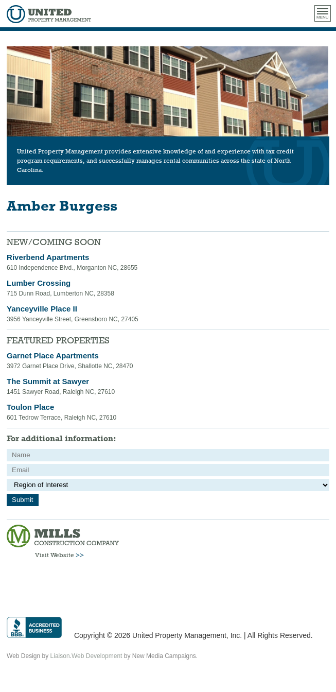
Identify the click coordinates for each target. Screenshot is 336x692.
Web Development (97, 656)
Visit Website (59, 555)
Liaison (60, 656)
